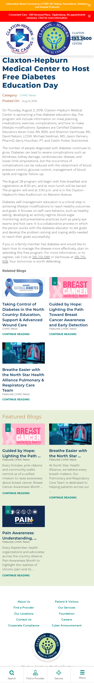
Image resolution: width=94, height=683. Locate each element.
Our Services (66, 607)
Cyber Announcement (67, 625)
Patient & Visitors (66, 601)
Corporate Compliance (23, 625)
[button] (89, 5)
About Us (24, 601)
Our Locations (24, 613)
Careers (66, 619)
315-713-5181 (41, 257)
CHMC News (28, 95)
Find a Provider (23, 607)
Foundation (66, 613)
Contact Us (23, 619)
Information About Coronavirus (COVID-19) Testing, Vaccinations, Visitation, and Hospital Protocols (47, 5)
